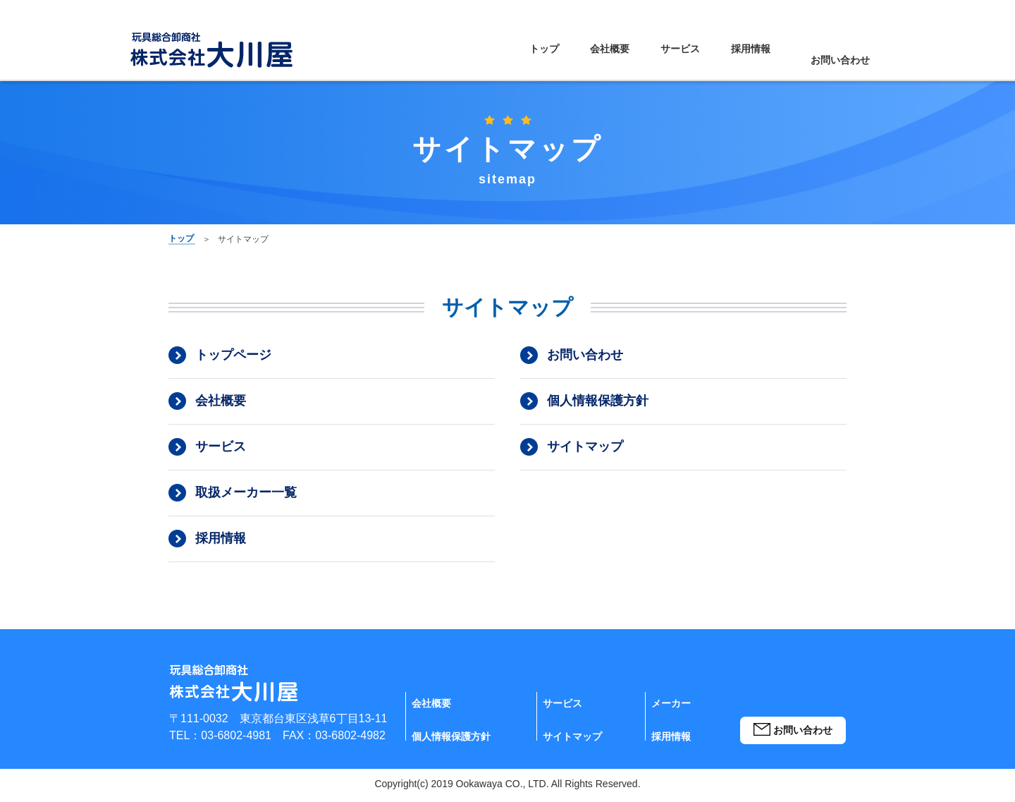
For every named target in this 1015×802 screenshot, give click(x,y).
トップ (526, 60)
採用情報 (719, 60)
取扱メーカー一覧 (246, 497)
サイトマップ (585, 451)
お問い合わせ (827, 60)
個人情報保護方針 (597, 406)
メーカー (673, 713)
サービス (653, 60)
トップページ (233, 360)
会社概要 (587, 60)
